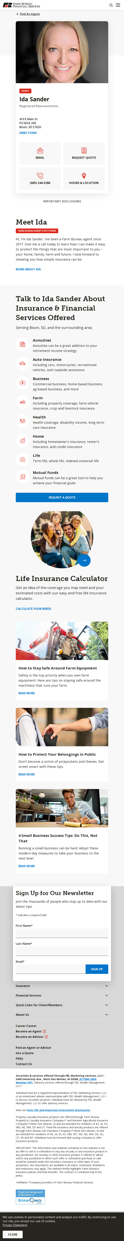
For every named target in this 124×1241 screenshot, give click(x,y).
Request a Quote (62, 497)
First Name (24, 926)
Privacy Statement (15, 1225)
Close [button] (12, 1234)
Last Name (24, 944)
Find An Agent (30, 14)
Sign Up (97, 969)
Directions (28, 133)
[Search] (111, 5)
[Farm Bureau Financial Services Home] (21, 5)
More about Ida (28, 269)
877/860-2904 (87, 1079)
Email (20, 962)
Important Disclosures (62, 201)
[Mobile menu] (118, 5)
